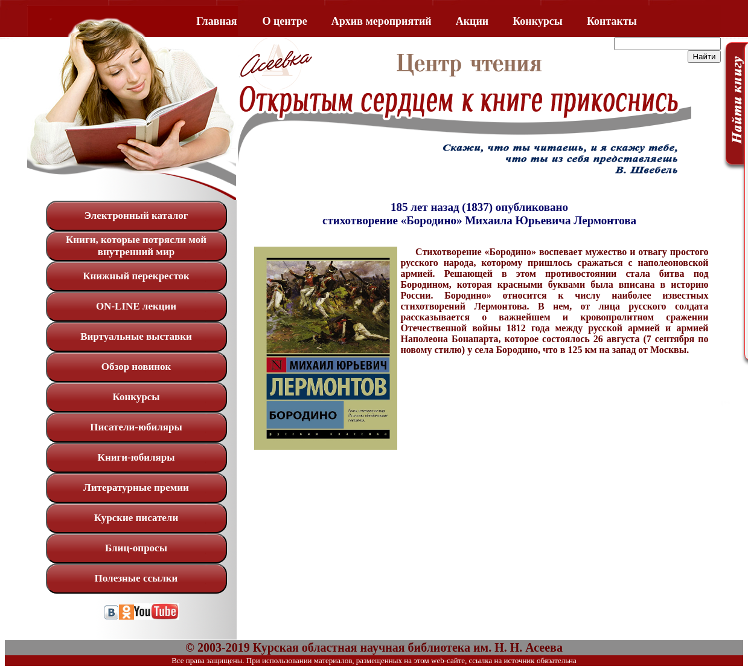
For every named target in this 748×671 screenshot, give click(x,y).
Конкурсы (538, 21)
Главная (216, 21)
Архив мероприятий (381, 21)
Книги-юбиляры (136, 457)
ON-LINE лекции (136, 306)
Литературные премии (136, 487)
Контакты (612, 21)
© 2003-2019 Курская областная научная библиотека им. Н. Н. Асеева (374, 647)
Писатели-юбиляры (136, 427)
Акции (472, 21)
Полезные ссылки (136, 578)
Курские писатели (136, 518)
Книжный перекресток (136, 276)
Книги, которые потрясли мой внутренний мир (136, 246)
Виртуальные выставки (136, 336)
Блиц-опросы (136, 548)
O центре (285, 21)
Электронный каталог (136, 215)
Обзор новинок (136, 366)
